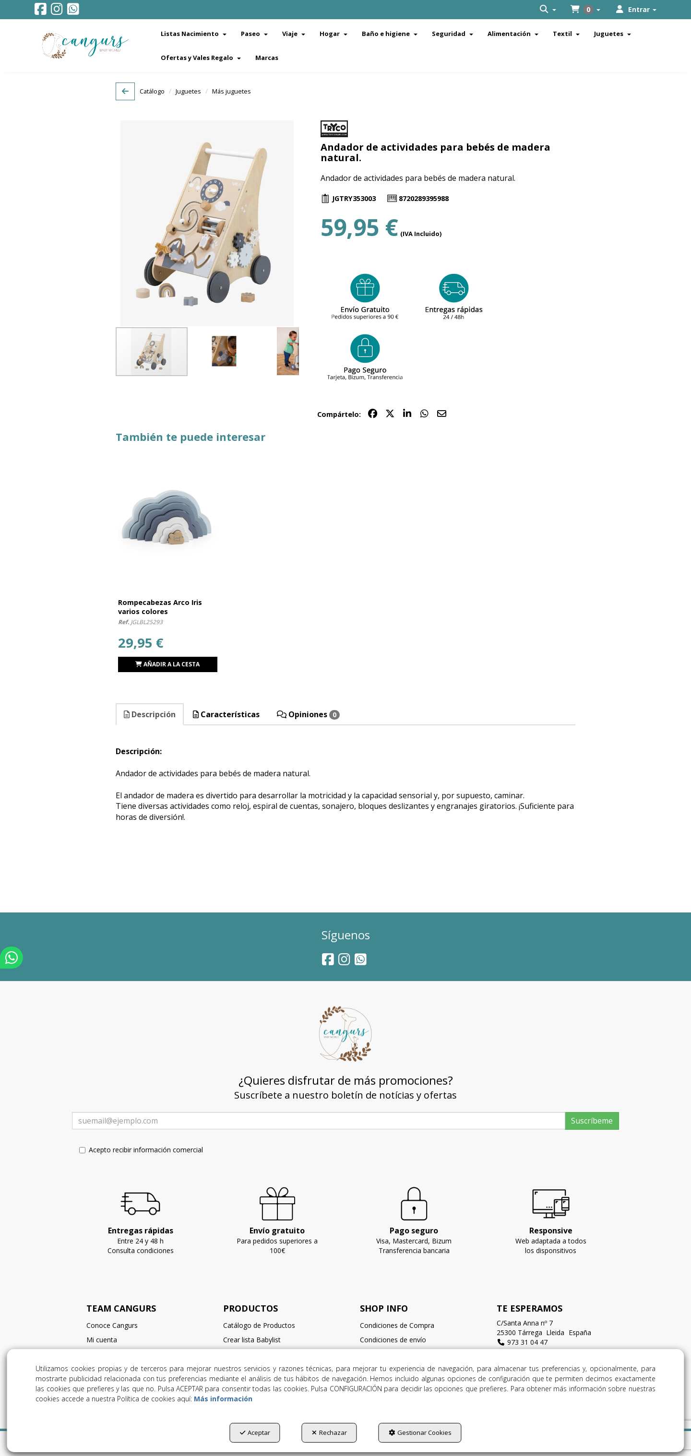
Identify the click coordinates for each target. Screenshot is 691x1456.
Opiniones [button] (308, 714)
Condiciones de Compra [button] (397, 1325)
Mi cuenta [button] (101, 1339)
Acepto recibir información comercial (141, 1149)
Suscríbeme (592, 1120)
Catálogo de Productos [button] (259, 1325)
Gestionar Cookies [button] (420, 1432)
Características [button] (226, 714)
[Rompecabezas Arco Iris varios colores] (167, 519)
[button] (41, 11)
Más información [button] (223, 1398)
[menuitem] (548, 9)
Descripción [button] (150, 714)
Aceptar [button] (255, 1432)
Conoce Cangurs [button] (112, 1325)
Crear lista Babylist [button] (252, 1339)
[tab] (150, 714)
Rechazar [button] (329, 1432)
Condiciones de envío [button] (393, 1339)
